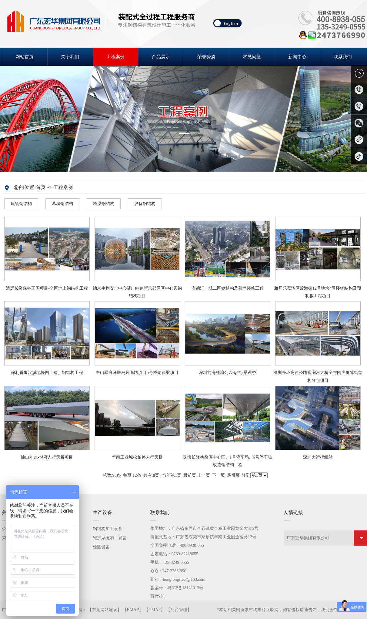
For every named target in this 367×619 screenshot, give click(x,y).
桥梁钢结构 (103, 203)
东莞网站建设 (104, 609)
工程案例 (115, 56)
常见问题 (252, 56)
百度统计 (158, 596)
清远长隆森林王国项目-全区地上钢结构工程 (47, 288)
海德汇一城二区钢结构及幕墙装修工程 (228, 288)
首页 (41, 187)
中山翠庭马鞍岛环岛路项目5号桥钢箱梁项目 (137, 372)
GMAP (154, 609)
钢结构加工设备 (107, 528)
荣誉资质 (206, 56)
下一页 (218, 475)
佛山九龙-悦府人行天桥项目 (47, 457)
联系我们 (343, 56)
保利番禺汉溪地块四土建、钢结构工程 (47, 372)
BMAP (133, 609)
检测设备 (101, 547)
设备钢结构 (144, 203)
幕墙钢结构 (62, 203)
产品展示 (161, 56)
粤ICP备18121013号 (185, 588)
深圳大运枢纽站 (318, 457)
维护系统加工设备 (110, 538)
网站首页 (24, 56)
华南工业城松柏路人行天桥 (137, 457)
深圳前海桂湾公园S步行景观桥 (227, 372)
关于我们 (70, 56)
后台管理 (178, 609)
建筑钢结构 (21, 203)
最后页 (233, 475)
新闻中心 (297, 56)
